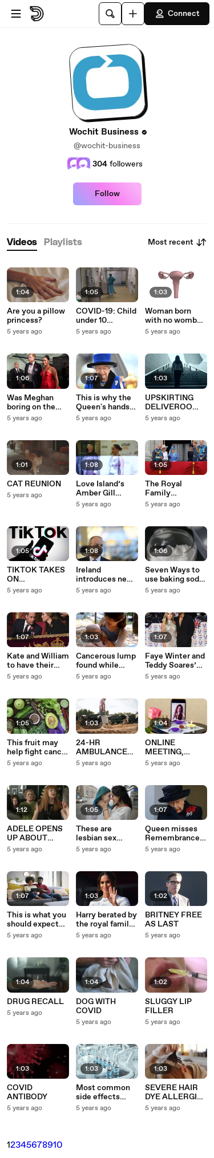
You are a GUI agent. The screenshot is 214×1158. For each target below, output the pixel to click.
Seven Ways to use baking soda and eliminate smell (174, 575)
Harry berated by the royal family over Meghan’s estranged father (106, 920)
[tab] (22, 242)
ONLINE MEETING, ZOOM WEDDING (164, 747)
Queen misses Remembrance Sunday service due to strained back (173, 833)
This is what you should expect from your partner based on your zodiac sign (37, 920)
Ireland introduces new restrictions (104, 575)
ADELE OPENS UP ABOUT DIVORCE (35, 833)
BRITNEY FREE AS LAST (173, 920)
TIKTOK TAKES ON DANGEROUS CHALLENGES (36, 575)
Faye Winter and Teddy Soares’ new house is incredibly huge (175, 661)
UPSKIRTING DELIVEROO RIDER (169, 402)
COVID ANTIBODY (27, 1092)
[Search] (110, 13)
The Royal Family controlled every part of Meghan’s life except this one (176, 489)
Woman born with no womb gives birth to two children (171, 316)
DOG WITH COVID (96, 1006)
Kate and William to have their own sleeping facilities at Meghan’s (38, 661)
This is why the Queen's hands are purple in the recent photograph (105, 402)
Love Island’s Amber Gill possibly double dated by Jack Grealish (105, 489)
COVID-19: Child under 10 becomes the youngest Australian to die (106, 316)
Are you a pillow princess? (36, 316)
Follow (107, 194)
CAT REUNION (34, 484)
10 (58, 1145)
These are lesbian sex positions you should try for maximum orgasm (101, 833)
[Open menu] (16, 13)
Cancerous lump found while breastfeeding (106, 661)
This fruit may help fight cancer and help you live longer (38, 747)
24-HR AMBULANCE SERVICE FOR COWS (103, 747)
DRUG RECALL (35, 1001)
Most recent (177, 242)
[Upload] (133, 13)
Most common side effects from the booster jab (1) (107, 1092)
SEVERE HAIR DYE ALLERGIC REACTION (174, 1092)
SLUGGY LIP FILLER (168, 1006)
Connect (177, 13)
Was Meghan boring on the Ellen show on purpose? (32, 402)
